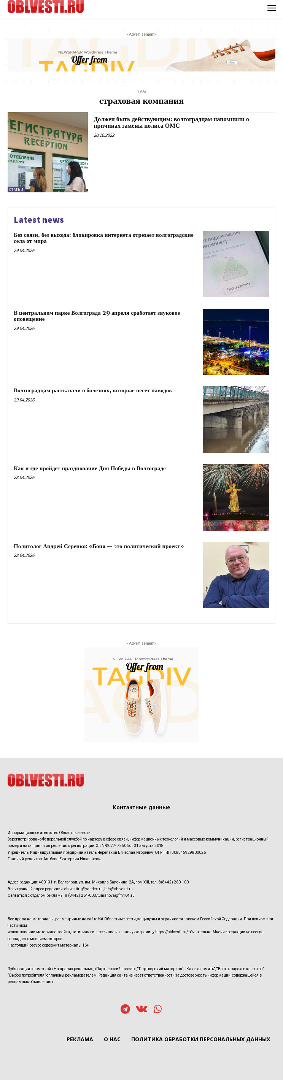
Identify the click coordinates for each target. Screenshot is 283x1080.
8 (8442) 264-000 (80, 895)
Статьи (16, 189)
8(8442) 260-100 (174, 882)
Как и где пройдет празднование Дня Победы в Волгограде (90, 468)
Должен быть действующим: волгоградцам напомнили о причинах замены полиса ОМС (171, 123)
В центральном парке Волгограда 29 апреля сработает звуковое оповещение (97, 316)
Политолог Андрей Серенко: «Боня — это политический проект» (99, 546)
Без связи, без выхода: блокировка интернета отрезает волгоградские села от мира (104, 238)
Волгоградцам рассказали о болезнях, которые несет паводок (93, 390)
